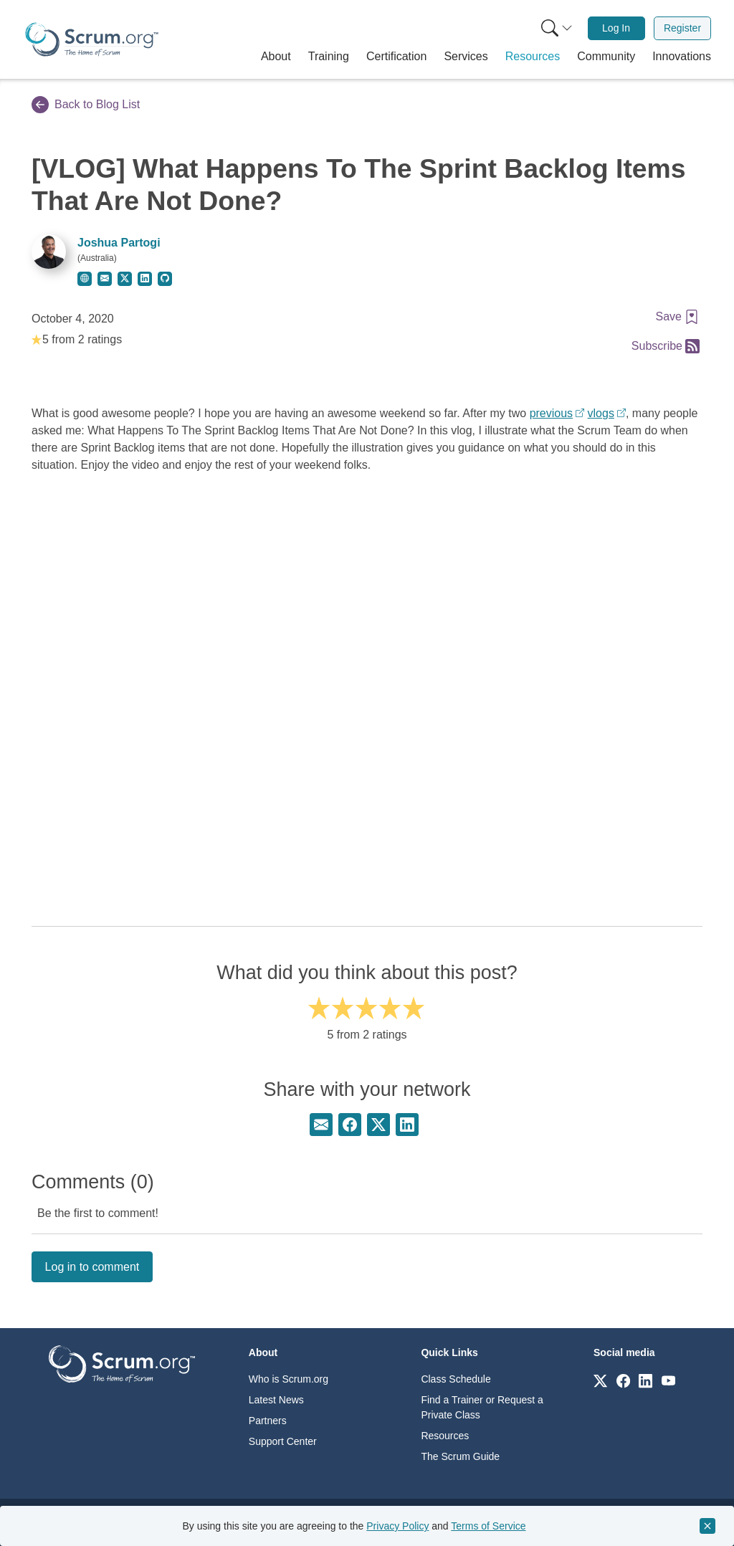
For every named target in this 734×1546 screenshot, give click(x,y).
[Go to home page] (122, 1363)
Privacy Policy (397, 1526)
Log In (616, 28)
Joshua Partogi (119, 243)
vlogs (601, 413)
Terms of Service (488, 1526)
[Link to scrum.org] (600, 1380)
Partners (268, 1420)
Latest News (276, 1400)
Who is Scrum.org (288, 1379)
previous (551, 413)
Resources (445, 1435)
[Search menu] (557, 28)
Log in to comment (92, 1267)
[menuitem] (555, 28)
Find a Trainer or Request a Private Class (482, 1407)
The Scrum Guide (460, 1456)
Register (682, 28)
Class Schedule (455, 1379)
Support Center (283, 1441)
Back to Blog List (86, 104)
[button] (276, 56)
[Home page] (92, 39)
